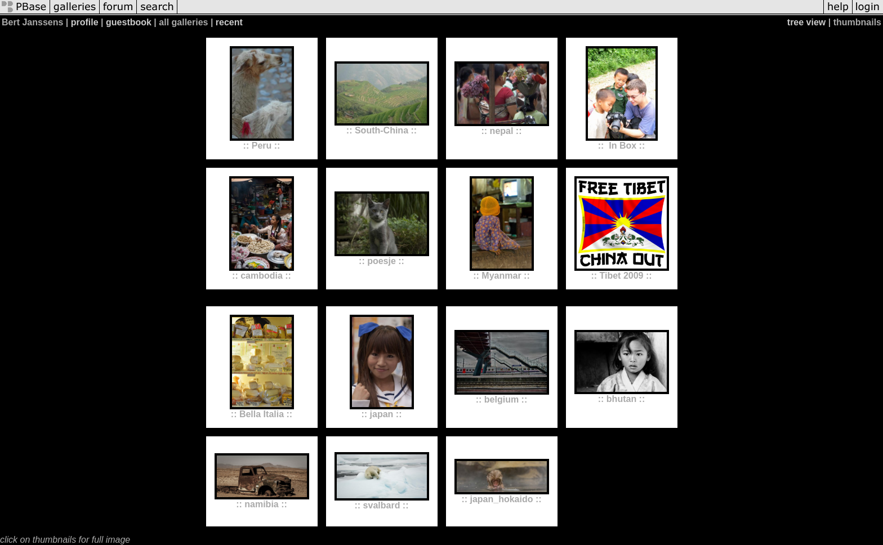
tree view (806, 22)
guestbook (128, 22)
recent (229, 22)
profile (85, 22)
